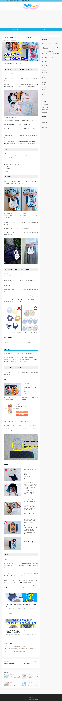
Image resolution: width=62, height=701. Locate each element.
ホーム (45, 29)
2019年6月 (44, 89)
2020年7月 (44, 77)
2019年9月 (44, 84)
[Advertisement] (31, 19)
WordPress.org (45, 127)
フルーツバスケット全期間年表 (48, 57)
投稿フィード (45, 122)
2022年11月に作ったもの (47, 51)
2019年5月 (44, 92)
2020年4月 (44, 79)
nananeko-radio (13, 40)
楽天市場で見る (21, 414)
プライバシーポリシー (16, 29)
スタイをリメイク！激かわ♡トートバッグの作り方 (50, 48)
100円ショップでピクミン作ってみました (50, 44)
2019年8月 (44, 87)
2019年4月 (44, 94)
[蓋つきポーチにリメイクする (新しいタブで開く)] (26, 299)
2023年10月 (44, 65)
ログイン (44, 120)
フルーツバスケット (46, 107)
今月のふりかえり (46, 109)
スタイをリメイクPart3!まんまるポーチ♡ (15, 651)
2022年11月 (44, 72)
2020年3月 (44, 82)
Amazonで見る (21, 411)
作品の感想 (44, 112)
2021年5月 (44, 75)
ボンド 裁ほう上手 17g (21, 406)
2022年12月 (44, 70)
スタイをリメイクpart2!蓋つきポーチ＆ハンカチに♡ (17, 646)
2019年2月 (44, 96)
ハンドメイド (45, 104)
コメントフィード (46, 124)
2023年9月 (44, 67)
